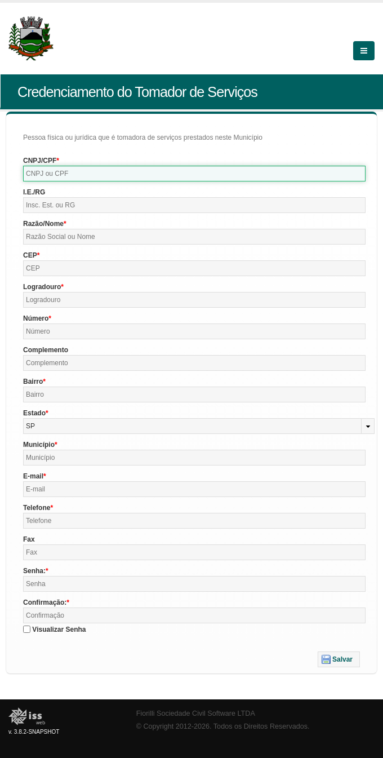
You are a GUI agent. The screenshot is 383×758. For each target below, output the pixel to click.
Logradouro (42, 287)
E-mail (33, 476)
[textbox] (194, 173)
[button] (339, 659)
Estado (34, 413)
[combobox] (199, 426)
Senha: (34, 571)
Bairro (33, 381)
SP (30, 426)
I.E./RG (34, 192)
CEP (30, 255)
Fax (29, 539)
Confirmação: (44, 602)
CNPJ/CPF (39, 161)
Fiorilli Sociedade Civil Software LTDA (195, 713)
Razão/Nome (43, 224)
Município (39, 445)
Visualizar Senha (59, 629)
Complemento (45, 350)
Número (35, 318)
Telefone (36, 508)
